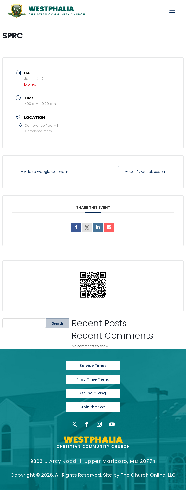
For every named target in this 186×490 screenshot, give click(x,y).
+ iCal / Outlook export (145, 171)
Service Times (93, 365)
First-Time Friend (93, 379)
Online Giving (93, 393)
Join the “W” (93, 407)
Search (57, 323)
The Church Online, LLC (148, 475)
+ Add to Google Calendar (44, 171)
